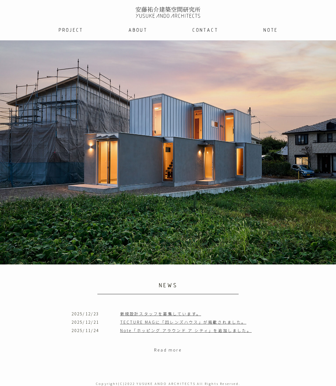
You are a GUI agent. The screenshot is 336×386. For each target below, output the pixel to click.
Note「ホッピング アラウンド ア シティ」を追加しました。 (186, 330)
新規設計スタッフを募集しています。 (160, 313)
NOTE (270, 30)
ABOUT (137, 30)
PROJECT (70, 30)
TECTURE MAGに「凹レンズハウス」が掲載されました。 (183, 322)
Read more (168, 350)
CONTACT (205, 30)
